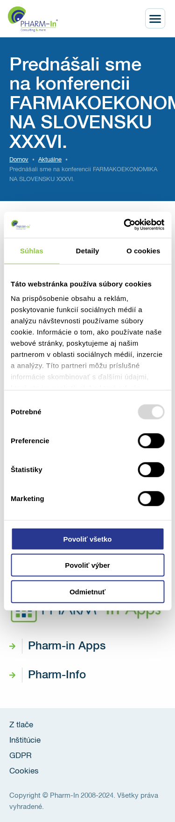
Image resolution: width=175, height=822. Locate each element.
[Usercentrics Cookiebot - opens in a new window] (124, 225)
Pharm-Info (57, 675)
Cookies (24, 771)
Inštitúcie (25, 741)
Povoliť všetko (87, 539)
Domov (18, 160)
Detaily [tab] (87, 250)
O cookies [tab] (143, 250)
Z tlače (21, 725)
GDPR (20, 756)
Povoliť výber (87, 565)
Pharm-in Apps (66, 646)
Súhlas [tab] (31, 250)
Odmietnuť (87, 591)
